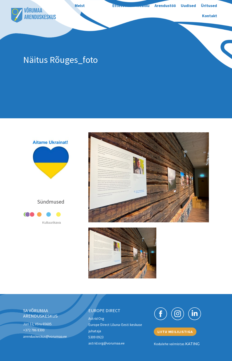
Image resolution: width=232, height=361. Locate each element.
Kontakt (209, 15)
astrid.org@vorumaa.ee (106, 343)
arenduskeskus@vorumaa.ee (45, 336)
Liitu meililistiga (175, 331)
